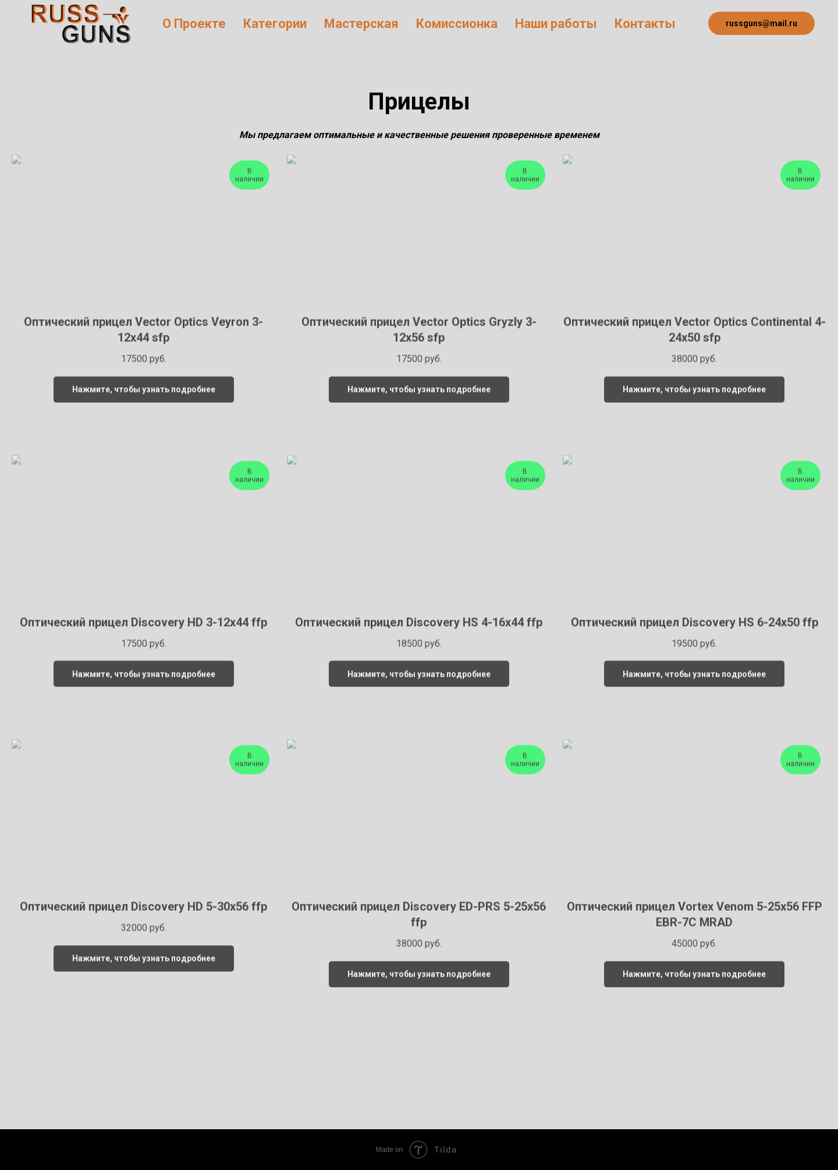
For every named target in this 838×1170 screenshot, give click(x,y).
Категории (275, 23)
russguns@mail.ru (761, 23)
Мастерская (361, 23)
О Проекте (194, 23)
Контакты (645, 23)
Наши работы (556, 23)
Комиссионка (457, 23)
